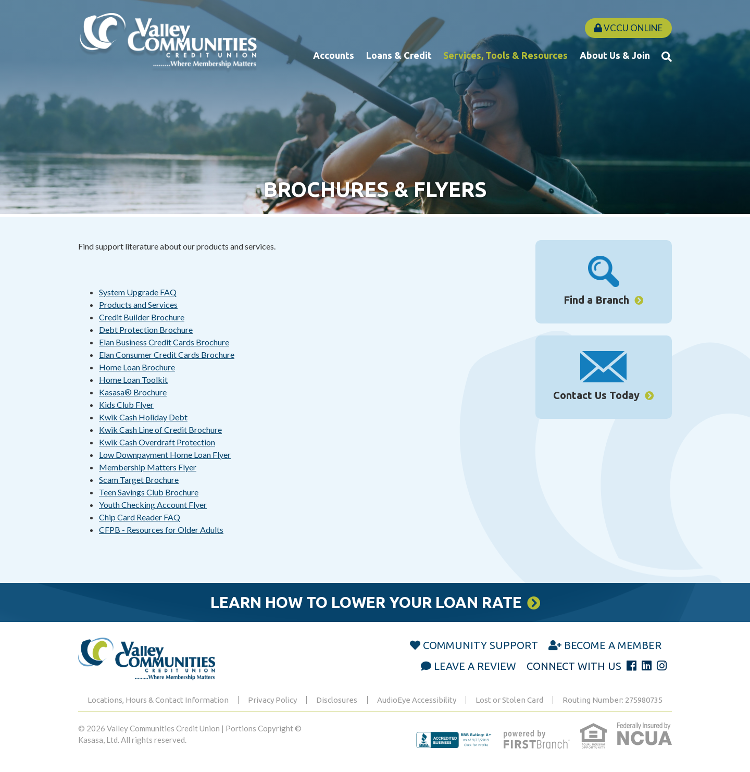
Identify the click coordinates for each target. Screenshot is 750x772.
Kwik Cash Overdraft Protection (157, 442)
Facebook (631, 665)
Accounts (333, 55)
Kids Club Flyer (126, 404)
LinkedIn (647, 665)
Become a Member (612, 645)
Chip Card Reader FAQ (139, 517)
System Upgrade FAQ (138, 292)
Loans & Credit (399, 55)
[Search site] (666, 56)
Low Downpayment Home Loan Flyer (165, 454)
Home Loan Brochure (137, 367)
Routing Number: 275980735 (612, 699)
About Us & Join (615, 55)
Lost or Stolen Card (509, 699)
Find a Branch (596, 300)
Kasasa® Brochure (133, 392)
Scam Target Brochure (139, 479)
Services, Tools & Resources (505, 55)
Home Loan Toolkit (133, 379)
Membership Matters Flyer (147, 467)
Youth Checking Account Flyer (153, 504)
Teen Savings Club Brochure (148, 492)
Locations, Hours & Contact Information (158, 699)
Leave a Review (475, 666)
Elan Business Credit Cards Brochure (164, 342)
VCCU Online (628, 27)
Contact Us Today (596, 395)
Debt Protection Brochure (146, 329)
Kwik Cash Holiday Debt (143, 417)
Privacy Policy (272, 699)
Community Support (480, 645)
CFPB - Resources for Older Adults (161, 529)
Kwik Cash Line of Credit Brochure (160, 429)
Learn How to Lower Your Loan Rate (365, 602)
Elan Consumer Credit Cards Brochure (166, 354)
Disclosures (336, 699)
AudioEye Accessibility (416, 699)
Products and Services (138, 304)
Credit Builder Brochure (141, 317)
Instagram (662, 665)
